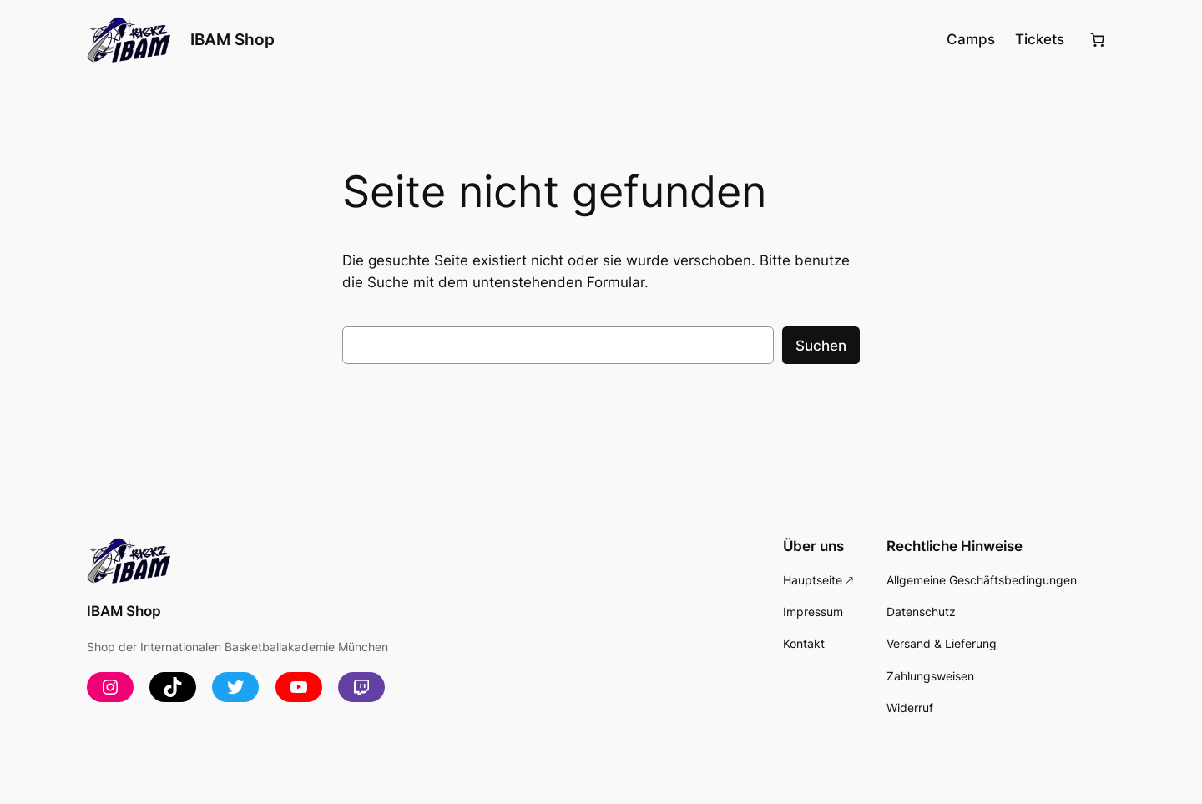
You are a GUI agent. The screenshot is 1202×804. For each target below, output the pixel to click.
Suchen (820, 345)
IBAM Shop (232, 39)
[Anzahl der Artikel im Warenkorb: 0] (1097, 40)
